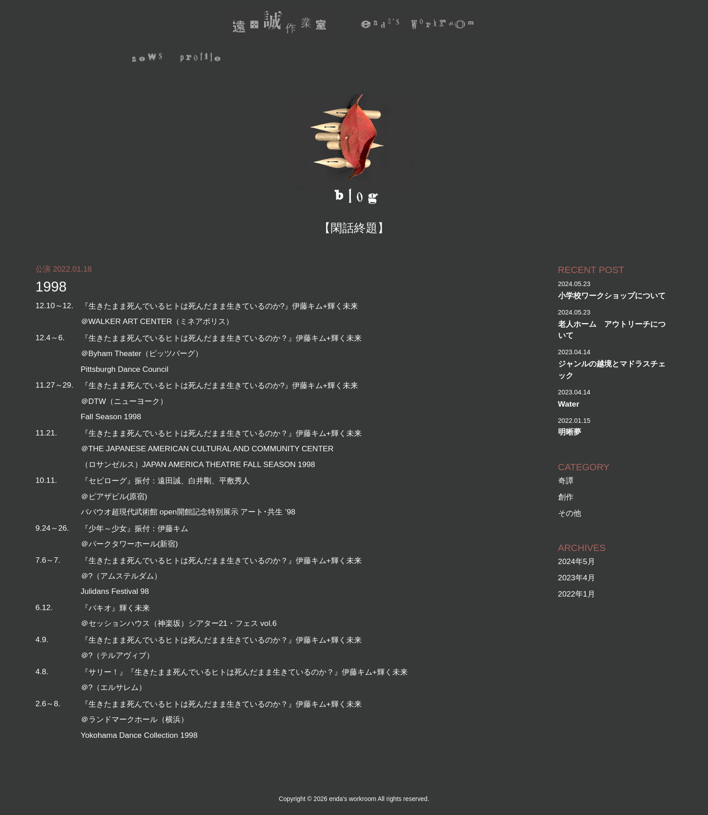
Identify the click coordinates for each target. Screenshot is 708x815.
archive (328, 58)
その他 (569, 513)
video (384, 58)
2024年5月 (576, 561)
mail (585, 58)
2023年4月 (576, 577)
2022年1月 (576, 593)
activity (265, 58)
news (148, 58)
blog (541, 58)
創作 (565, 496)
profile (202, 58)
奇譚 (565, 480)
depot (491, 58)
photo (438, 58)
